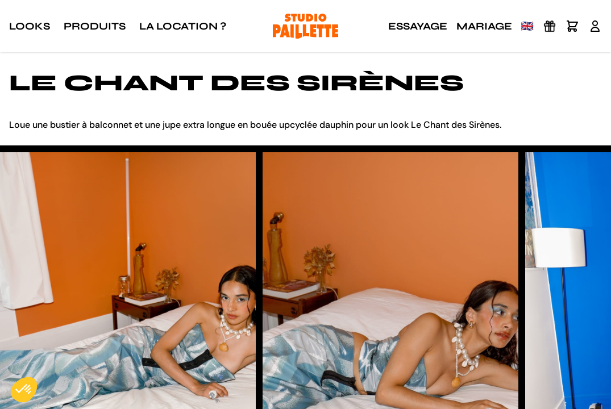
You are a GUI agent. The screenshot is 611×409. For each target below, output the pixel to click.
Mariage (484, 26)
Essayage (417, 26)
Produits (95, 26)
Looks (29, 26)
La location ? (182, 26)
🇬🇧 (527, 26)
